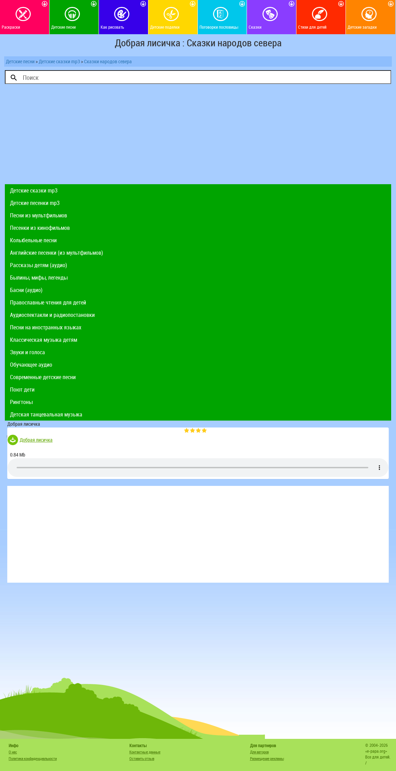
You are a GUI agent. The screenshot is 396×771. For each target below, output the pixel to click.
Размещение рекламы (267, 758)
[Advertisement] (198, 135)
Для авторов (259, 751)
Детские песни (20, 61)
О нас (13, 751)
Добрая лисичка (36, 439)
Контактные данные (144, 751)
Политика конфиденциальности (33, 758)
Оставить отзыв (141, 758)
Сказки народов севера (108, 61)
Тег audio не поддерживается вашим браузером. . (198, 467)
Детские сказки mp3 (59, 61)
